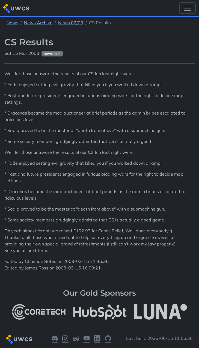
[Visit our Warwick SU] (76, 339)
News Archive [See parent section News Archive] (38, 22)
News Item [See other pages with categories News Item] (52, 54)
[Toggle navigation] (187, 8)
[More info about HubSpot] (100, 311)
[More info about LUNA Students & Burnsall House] (160, 312)
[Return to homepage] (16, 8)
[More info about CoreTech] (39, 311)
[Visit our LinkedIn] (97, 339)
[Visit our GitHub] (108, 339)
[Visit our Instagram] (65, 339)
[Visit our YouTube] (87, 339)
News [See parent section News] (12, 22)
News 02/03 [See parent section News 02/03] (70, 22)
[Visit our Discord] (55, 339)
